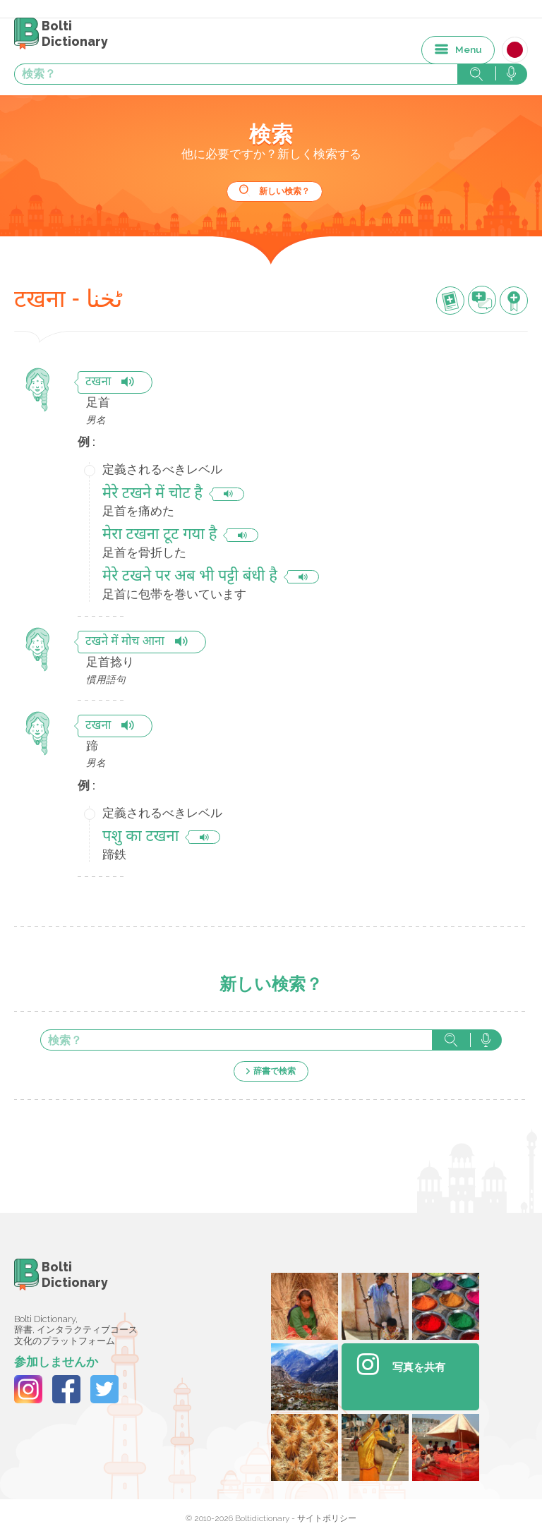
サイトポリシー (326, 1518)
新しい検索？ (284, 191)
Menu (468, 49)
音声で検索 (486, 1040)
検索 (451, 1040)
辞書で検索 (274, 1071)
